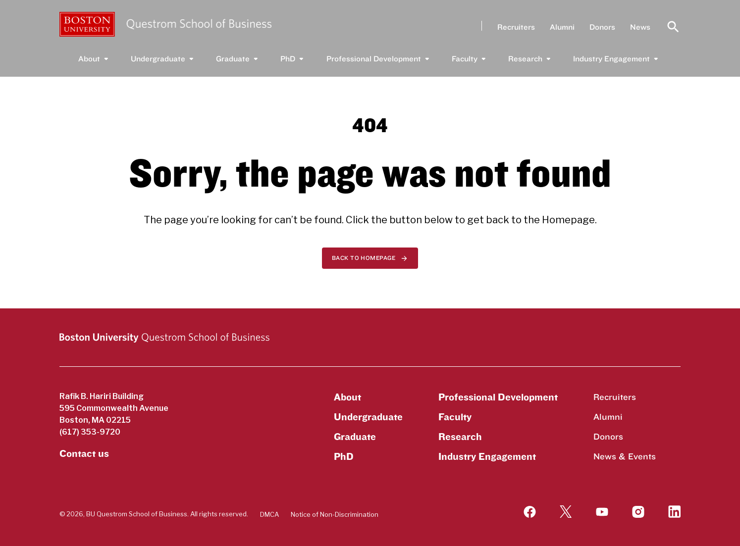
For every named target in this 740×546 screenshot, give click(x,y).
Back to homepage (364, 257)
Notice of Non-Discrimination (334, 514)
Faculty (464, 58)
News (638, 27)
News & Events (624, 456)
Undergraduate (158, 58)
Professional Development (373, 58)
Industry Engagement (611, 58)
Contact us (84, 453)
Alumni (559, 27)
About (89, 58)
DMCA (269, 514)
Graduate (233, 58)
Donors (600, 27)
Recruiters (513, 27)
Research (525, 58)
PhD (287, 58)
